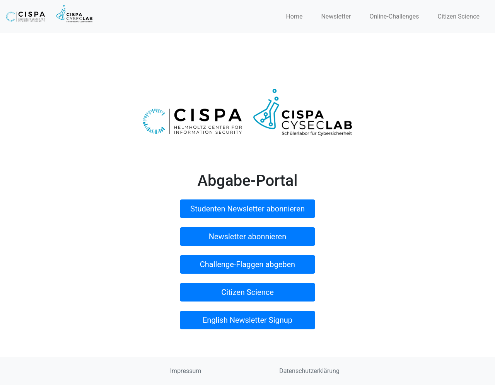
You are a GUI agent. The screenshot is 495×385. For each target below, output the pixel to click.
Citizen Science (459, 16)
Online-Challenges (394, 16)
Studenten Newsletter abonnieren (247, 208)
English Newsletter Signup (247, 320)
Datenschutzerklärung (309, 371)
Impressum (185, 371)
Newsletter (336, 16)
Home (294, 16)
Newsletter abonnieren (247, 236)
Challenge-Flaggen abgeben (247, 264)
